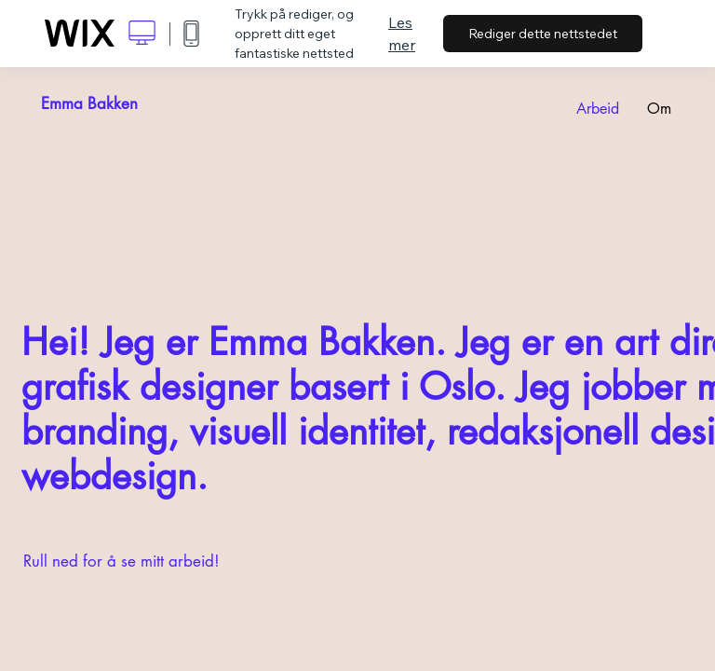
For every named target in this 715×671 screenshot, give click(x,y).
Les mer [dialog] (401, 33)
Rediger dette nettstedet (542, 33)
